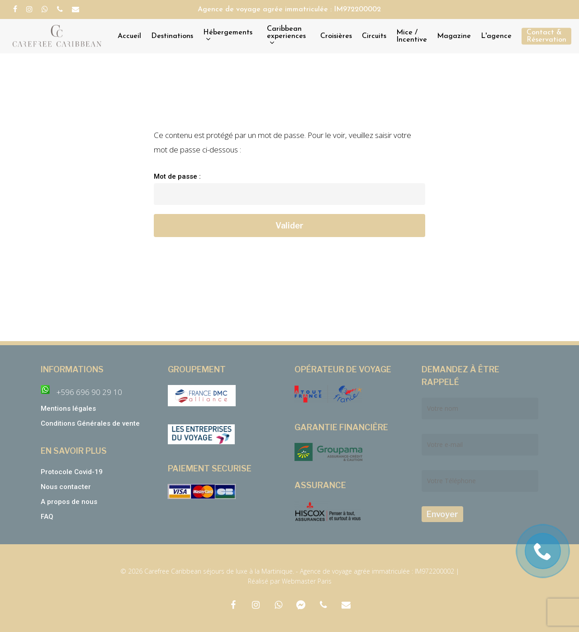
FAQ (47, 517)
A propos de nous (69, 502)
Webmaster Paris (307, 581)
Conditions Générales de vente (91, 423)
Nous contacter (66, 487)
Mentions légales (68, 408)
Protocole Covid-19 (72, 472)
